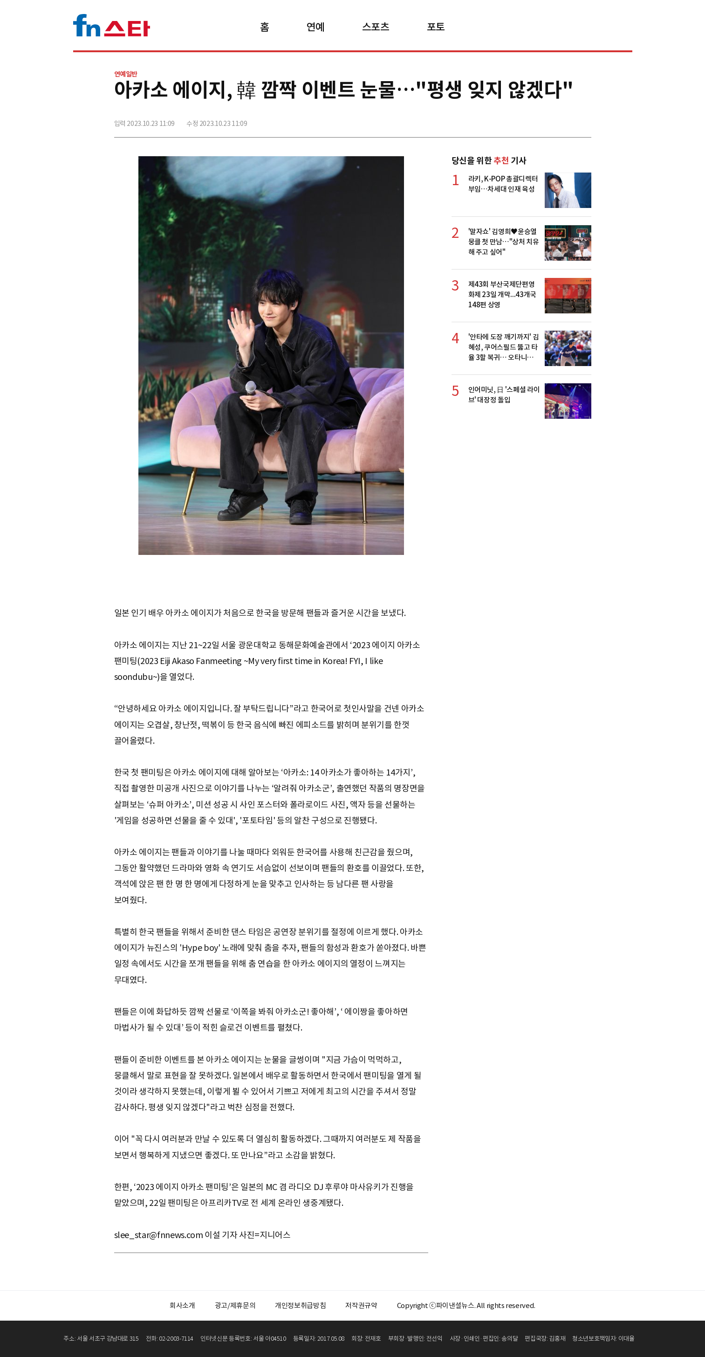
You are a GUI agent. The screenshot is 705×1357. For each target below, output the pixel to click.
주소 (583, 120)
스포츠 (376, 27)
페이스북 (522, 120)
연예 (316, 27)
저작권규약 (361, 1305)
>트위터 (542, 120)
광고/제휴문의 (235, 1305)
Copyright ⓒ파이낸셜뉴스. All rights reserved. (466, 1305)
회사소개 (182, 1305)
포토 (436, 27)
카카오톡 (563, 120)
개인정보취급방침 (300, 1305)
